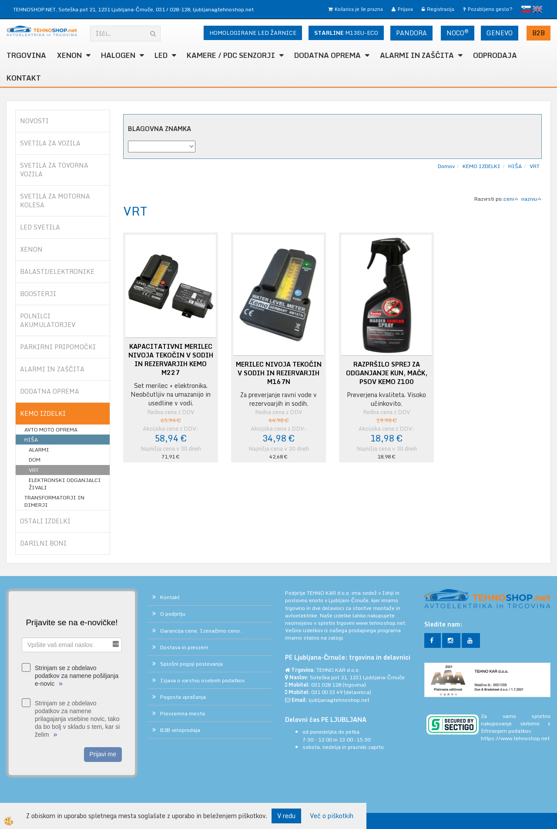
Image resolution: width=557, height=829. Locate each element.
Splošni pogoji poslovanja (191, 664)
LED (161, 55)
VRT (34, 470)
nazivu (531, 199)
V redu (286, 816)
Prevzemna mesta (182, 713)
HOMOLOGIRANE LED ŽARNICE (252, 32)
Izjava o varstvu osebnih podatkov (202, 680)
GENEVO (500, 33)
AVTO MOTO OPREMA (50, 429)
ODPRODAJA (495, 55)
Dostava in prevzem (184, 647)
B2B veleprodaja (180, 730)
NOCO (457, 32)
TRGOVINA (26, 55)
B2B (538, 33)
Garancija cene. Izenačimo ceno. (200, 631)
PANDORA (411, 33)
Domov (446, 166)
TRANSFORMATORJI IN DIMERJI (54, 501)
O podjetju (172, 614)
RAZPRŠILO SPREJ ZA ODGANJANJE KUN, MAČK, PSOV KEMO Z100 (386, 373)
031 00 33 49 (326, 692)
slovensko (526, 9)
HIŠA (31, 439)
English (537, 9)
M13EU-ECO (346, 32)
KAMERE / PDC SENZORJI (231, 55)
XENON (69, 55)
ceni (511, 199)
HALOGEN (118, 55)
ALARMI (39, 449)
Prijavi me (103, 754)
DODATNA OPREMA (327, 55)
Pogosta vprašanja (183, 697)
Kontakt (24, 78)
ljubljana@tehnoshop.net (223, 9)
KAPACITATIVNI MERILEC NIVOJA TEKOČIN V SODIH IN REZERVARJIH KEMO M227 (170, 359)
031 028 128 (326, 685)
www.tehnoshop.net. (381, 623)
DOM (34, 459)
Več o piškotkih (331, 816)
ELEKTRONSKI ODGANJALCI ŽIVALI (65, 484)
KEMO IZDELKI (481, 166)
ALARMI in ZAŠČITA (417, 55)
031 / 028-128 (173, 9)
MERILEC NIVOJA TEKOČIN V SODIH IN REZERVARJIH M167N (279, 373)
